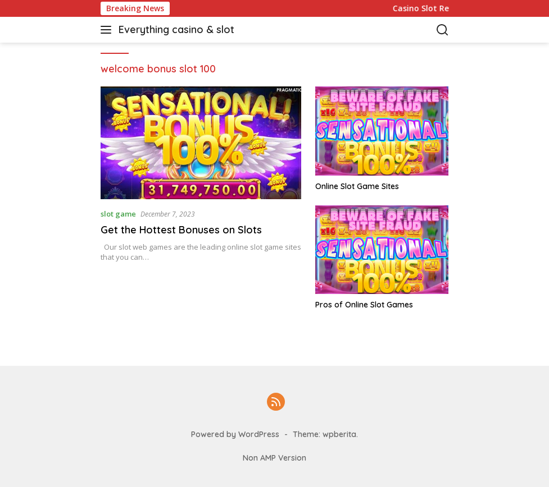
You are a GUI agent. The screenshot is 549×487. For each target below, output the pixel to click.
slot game (118, 214)
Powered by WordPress (235, 434)
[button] (108, 29)
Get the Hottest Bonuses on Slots (181, 229)
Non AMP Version (274, 458)
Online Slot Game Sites (357, 186)
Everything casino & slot (176, 29)
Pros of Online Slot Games (364, 305)
